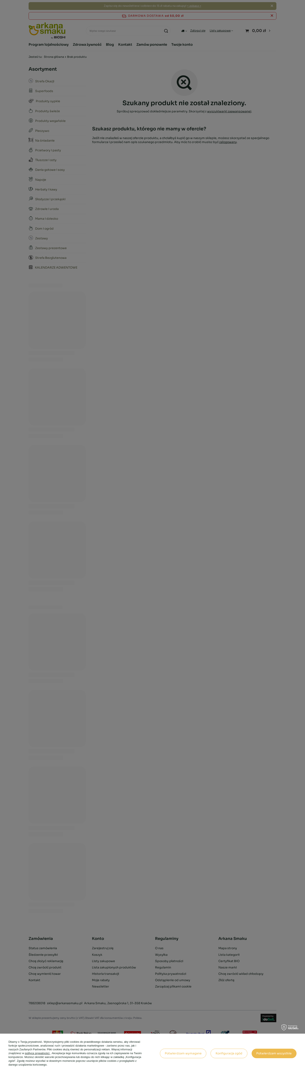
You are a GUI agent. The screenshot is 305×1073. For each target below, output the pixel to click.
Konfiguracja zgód (229, 1053)
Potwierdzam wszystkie (274, 1053)
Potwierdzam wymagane (183, 1053)
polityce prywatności (37, 1053)
